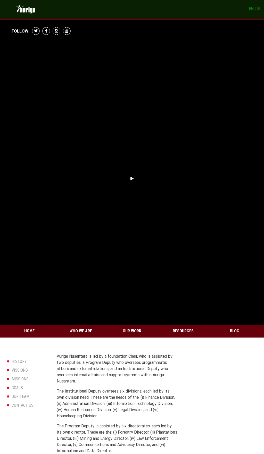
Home (29, 330)
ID (258, 8)
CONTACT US (23, 405)
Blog (234, 330)
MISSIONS (20, 379)
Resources (183, 330)
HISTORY (19, 361)
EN (251, 8)
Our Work (132, 330)
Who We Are (81, 330)
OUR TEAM (20, 396)
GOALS (17, 387)
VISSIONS (20, 370)
